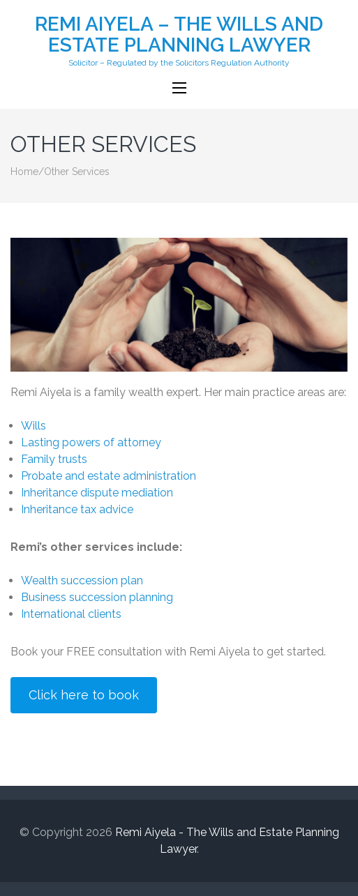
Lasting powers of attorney (91, 442)
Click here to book (84, 695)
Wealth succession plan (82, 580)
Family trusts (54, 459)
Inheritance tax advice (77, 509)
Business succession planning (97, 597)
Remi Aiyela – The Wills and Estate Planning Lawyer (179, 34)
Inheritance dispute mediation (97, 492)
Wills (33, 425)
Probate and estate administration (108, 476)
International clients (71, 614)
